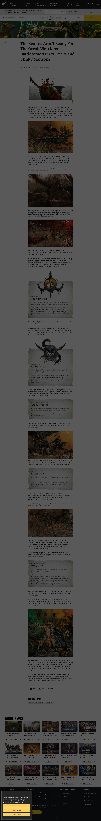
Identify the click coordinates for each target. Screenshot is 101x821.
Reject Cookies (16, 810)
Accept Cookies (16, 805)
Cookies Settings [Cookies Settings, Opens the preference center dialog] (17, 814)
